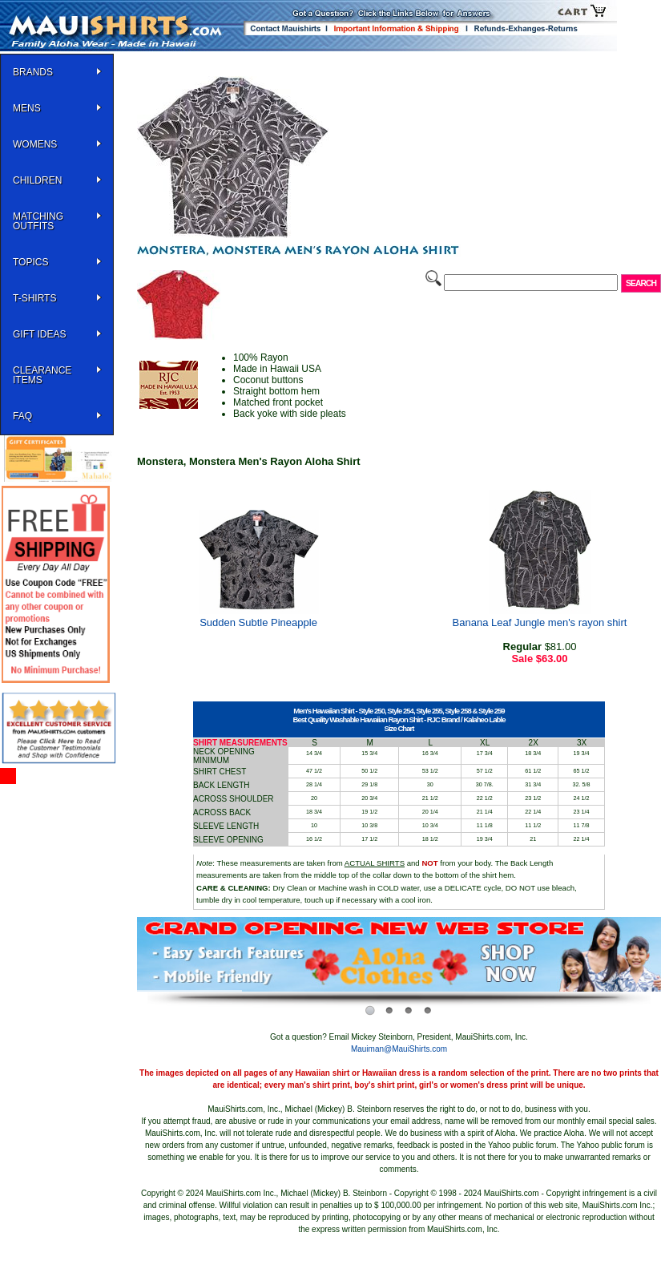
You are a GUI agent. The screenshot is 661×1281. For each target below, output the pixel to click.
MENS (27, 108)
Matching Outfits (38, 221)
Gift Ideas (39, 334)
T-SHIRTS (34, 298)
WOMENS (35, 144)
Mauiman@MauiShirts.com (399, 1049)
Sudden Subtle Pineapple (258, 622)
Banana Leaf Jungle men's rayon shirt (540, 622)
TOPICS (30, 262)
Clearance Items (42, 375)
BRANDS (33, 72)
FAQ (22, 416)
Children (37, 180)
